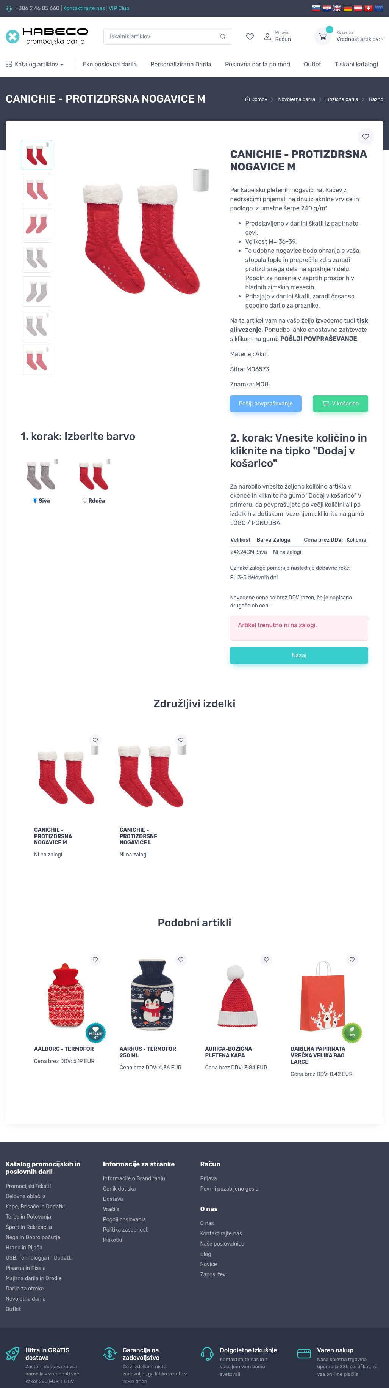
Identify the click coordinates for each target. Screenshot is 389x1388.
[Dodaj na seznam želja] (95, 740)
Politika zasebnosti (126, 1230)
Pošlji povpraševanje (265, 403)
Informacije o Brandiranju (134, 1178)
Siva (41, 501)
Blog (205, 1254)
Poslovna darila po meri (257, 64)
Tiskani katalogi (356, 64)
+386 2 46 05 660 (37, 8)
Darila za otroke (25, 1288)
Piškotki (112, 1240)
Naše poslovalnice (222, 1244)
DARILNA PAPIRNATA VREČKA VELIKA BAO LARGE (318, 1055)
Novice (208, 1264)
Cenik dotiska (119, 1189)
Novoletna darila (25, 1299)
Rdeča (94, 501)
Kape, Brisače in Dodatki (35, 1206)
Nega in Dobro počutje (33, 1237)
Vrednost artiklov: (360, 36)
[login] (282, 36)
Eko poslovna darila (110, 64)
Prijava (208, 1178)
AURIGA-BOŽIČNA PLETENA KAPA (228, 1052)
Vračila (111, 1209)
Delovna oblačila (26, 1196)
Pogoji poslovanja (124, 1219)
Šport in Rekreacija (29, 1227)
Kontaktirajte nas (84, 8)
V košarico (340, 403)
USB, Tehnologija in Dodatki (39, 1258)
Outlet (312, 64)
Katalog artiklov (32, 64)
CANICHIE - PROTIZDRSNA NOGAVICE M (53, 836)
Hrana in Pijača (24, 1247)
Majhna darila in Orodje (34, 1278)
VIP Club (119, 8)
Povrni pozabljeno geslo (229, 1189)
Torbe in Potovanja (28, 1217)
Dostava (113, 1199)
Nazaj (299, 655)
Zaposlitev (213, 1274)
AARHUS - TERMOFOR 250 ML (148, 1052)
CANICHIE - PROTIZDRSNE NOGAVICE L (138, 836)
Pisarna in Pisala (26, 1268)
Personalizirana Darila (180, 64)
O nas (207, 1223)
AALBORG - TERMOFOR (64, 1049)
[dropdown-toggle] (322, 36)
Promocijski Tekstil (28, 1186)
